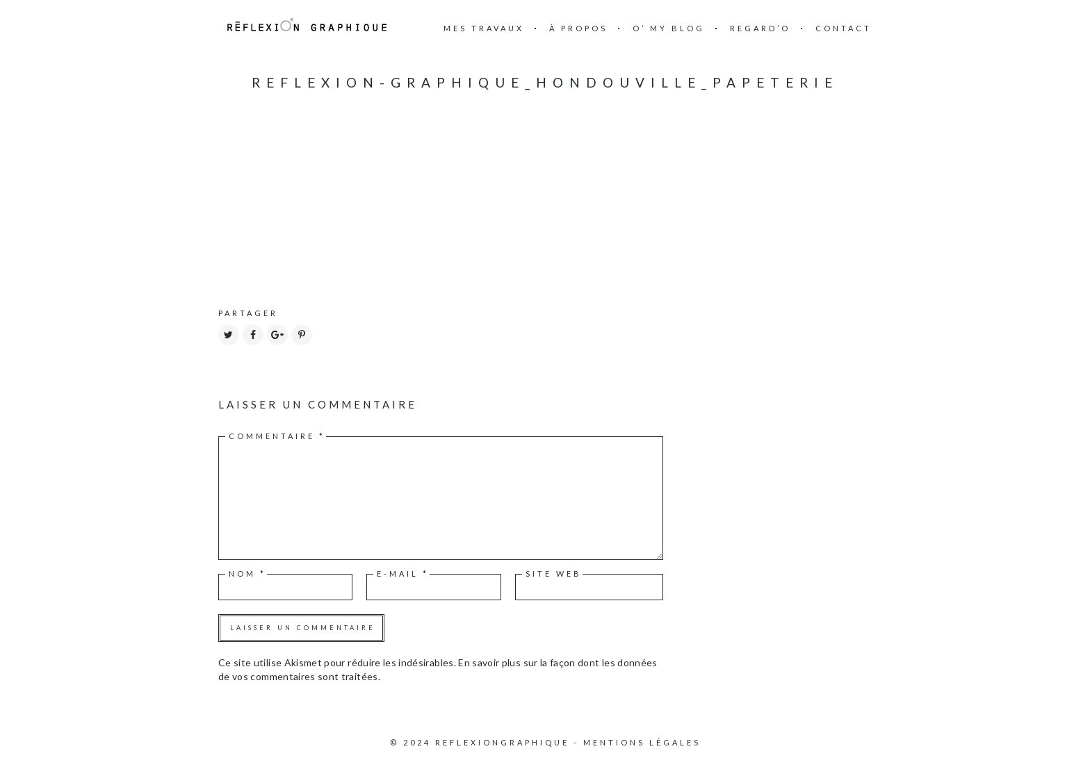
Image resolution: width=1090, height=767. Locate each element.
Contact (843, 28)
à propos (578, 28)
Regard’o (760, 28)
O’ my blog (669, 28)
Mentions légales (642, 742)
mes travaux (484, 28)
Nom (247, 573)
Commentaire (277, 436)
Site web (554, 573)
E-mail (403, 573)
